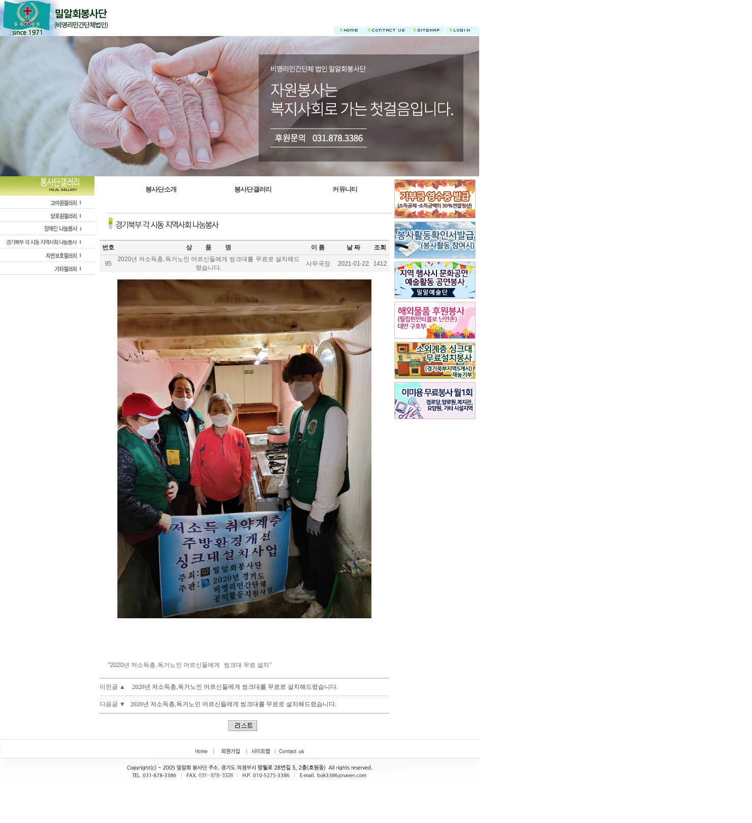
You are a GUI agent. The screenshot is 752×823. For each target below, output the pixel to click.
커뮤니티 (344, 189)
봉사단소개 (161, 189)
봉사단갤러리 (253, 189)
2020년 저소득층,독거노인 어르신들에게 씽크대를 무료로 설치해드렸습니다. (235, 686)
